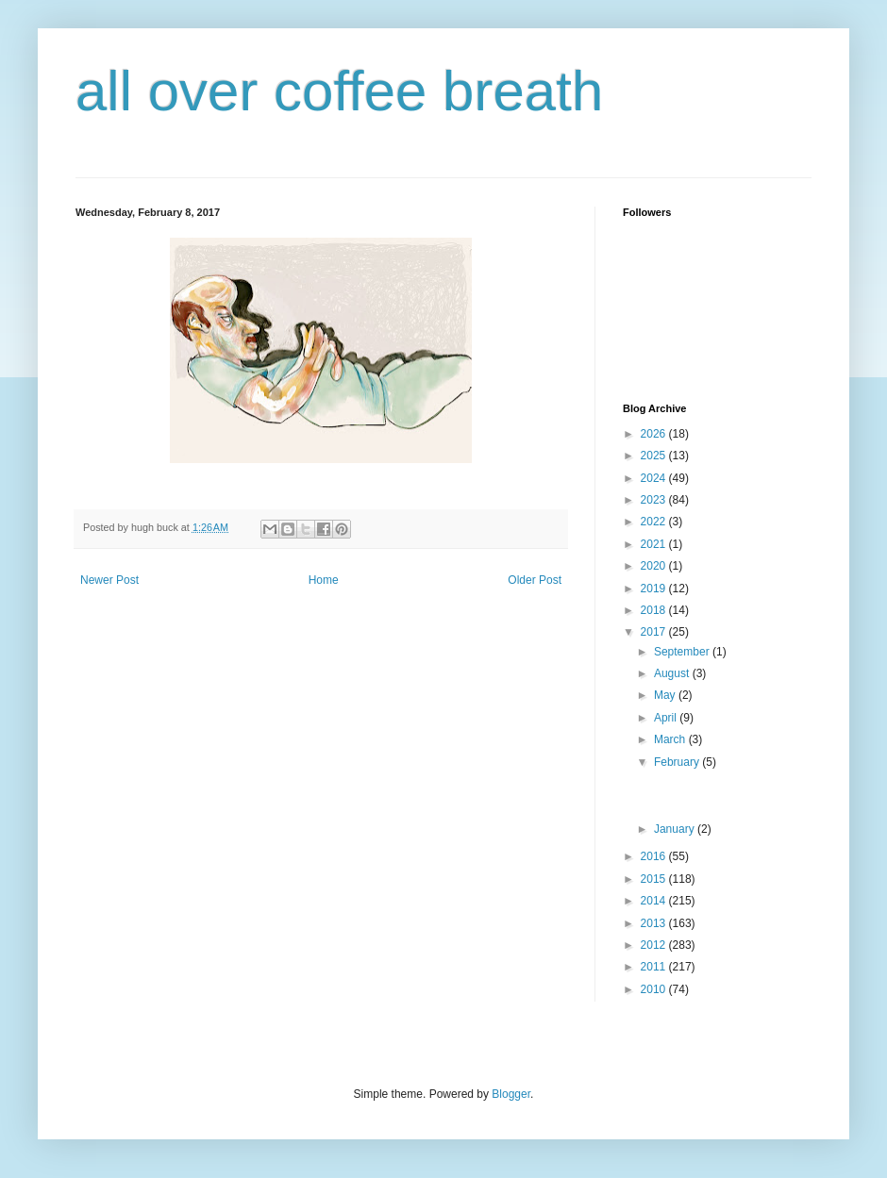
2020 (655, 565)
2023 (655, 499)
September (683, 651)
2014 (655, 900)
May (666, 695)
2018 (655, 610)
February (678, 762)
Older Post (534, 580)
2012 (655, 945)
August (673, 673)
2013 (655, 923)
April (666, 717)
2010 (655, 989)
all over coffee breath (339, 91)
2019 (655, 588)
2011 (655, 966)
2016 (655, 856)
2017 (655, 632)
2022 (655, 521)
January (675, 829)
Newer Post (109, 580)
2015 (655, 879)
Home (324, 580)
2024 (655, 478)
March (671, 739)
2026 (655, 433)
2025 (655, 455)
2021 (655, 544)
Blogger (511, 1094)
